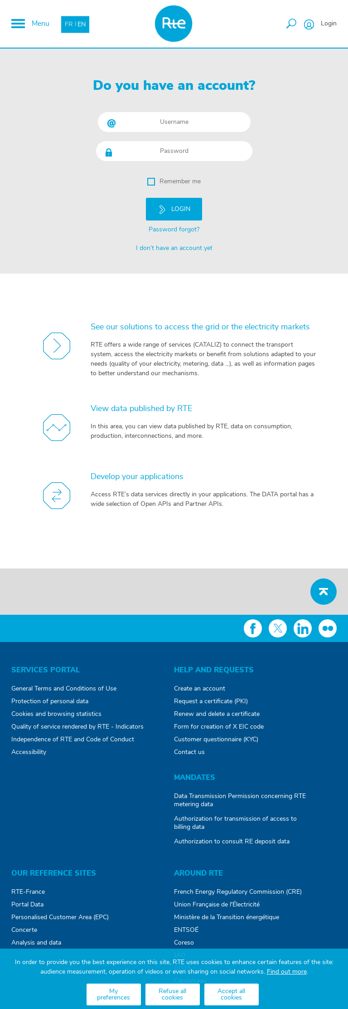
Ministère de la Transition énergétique (226, 917)
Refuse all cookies (172, 994)
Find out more (287, 972)
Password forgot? (174, 229)
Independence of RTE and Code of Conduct (72, 739)
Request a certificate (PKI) (211, 701)
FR (69, 24)
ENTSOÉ (186, 930)
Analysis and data (36, 943)
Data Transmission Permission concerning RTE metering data (240, 800)
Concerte (24, 930)
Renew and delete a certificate (217, 714)
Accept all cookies (231, 994)
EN (81, 24)
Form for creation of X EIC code (219, 727)
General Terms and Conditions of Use (63, 689)
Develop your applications (137, 477)
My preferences (113, 994)
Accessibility (28, 752)
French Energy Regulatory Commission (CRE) (238, 892)
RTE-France (28, 892)
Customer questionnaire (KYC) (216, 739)
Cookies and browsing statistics (56, 714)
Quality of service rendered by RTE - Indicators (77, 727)
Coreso (184, 943)
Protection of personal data (49, 701)
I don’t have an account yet (174, 248)
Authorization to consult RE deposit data (232, 841)
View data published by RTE (141, 409)
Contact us (189, 752)
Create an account (199, 689)
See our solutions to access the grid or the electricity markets (200, 327)
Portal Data (27, 904)
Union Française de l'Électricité (217, 904)
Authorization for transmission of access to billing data (235, 823)
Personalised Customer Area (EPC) (60, 917)
